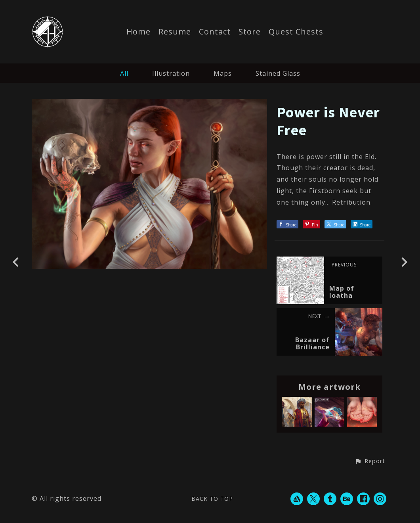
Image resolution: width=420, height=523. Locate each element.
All (124, 73)
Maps (223, 73)
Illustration (171, 73)
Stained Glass (278, 73)
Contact (215, 32)
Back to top (212, 498)
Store (250, 32)
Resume (174, 32)
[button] (369, 461)
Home (138, 32)
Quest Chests (296, 32)
